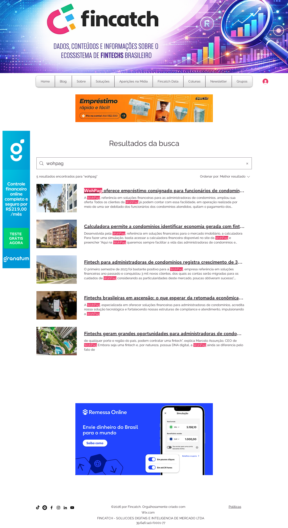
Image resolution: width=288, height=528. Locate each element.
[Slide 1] (125, 492)
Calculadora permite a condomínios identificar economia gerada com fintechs (164, 226)
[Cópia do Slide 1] (129, 492)
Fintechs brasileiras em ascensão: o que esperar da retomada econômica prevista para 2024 (164, 298)
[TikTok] (38, 507)
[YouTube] (72, 507)
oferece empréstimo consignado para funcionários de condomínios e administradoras (164, 190)
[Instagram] (58, 507)
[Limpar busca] (247, 163)
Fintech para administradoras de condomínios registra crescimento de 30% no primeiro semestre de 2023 (164, 262)
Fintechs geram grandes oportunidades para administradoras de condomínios (164, 333)
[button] (194, 81)
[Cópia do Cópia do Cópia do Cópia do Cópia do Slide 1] (146, 492)
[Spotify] (44, 507)
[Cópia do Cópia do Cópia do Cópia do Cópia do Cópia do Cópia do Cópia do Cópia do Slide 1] (162, 492)
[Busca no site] (143, 163)
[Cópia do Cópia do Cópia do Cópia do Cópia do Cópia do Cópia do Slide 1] (154, 492)
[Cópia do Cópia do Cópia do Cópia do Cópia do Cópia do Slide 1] (150, 492)
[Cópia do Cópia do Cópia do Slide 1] (138, 492)
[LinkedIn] (65, 507)
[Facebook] (51, 507)
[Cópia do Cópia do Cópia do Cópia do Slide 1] (142, 492)
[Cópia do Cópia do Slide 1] (133, 492)
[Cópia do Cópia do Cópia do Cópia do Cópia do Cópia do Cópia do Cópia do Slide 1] (158, 492)
